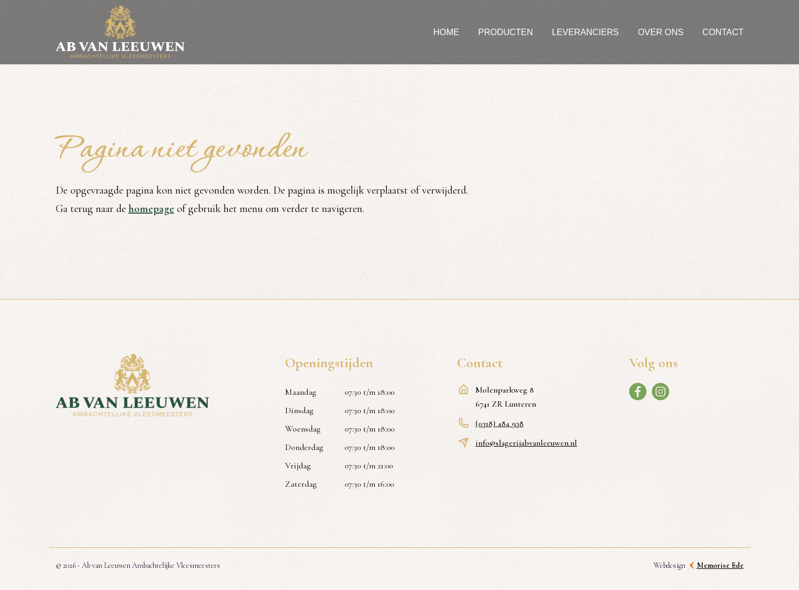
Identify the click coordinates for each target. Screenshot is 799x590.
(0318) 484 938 (500, 423)
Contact (722, 32)
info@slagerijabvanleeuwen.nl (526, 442)
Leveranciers (585, 32)
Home (446, 32)
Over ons (660, 32)
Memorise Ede (720, 565)
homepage (151, 208)
